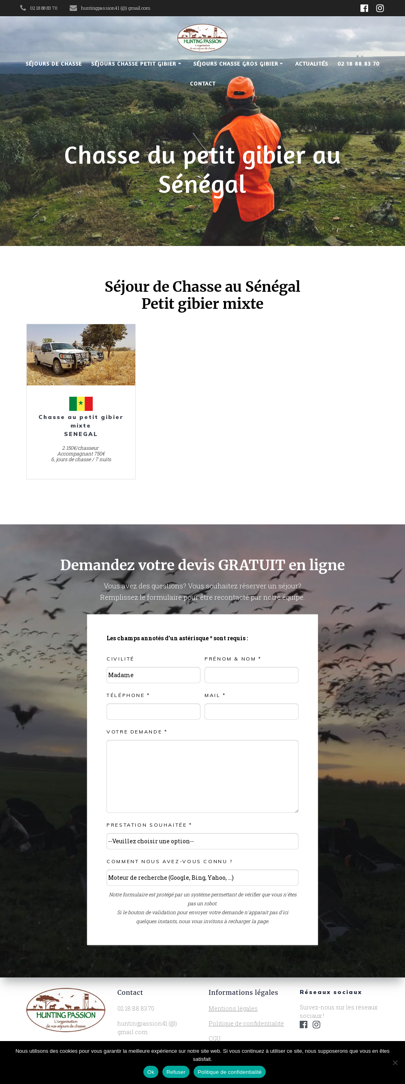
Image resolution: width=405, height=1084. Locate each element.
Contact (202, 83)
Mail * (215, 695)
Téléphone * (128, 695)
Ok (150, 1072)
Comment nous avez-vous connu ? (170, 861)
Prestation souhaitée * (149, 825)
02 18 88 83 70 (358, 63)
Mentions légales (233, 1008)
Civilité (120, 659)
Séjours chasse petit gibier (133, 63)
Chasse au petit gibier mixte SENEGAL (81, 425)
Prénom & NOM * (233, 659)
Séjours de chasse (54, 63)
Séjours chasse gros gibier (235, 63)
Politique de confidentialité (246, 1023)
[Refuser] (395, 1062)
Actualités (311, 63)
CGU (214, 1038)
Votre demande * (137, 732)
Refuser (175, 1072)
